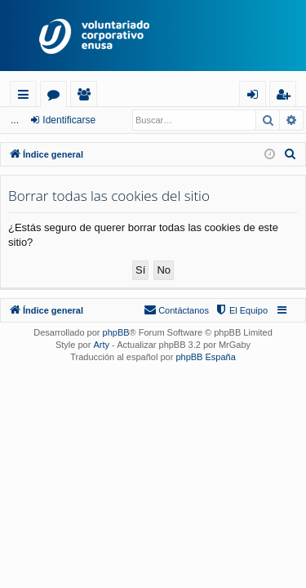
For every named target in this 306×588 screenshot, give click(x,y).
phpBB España (205, 357)
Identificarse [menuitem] (256, 97)
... (15, 120)
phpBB (116, 332)
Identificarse (68, 120)
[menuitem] (290, 154)
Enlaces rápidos (26, 97)
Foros (56, 97)
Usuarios (87, 97)
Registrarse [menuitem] (286, 97)
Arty (101, 345)
